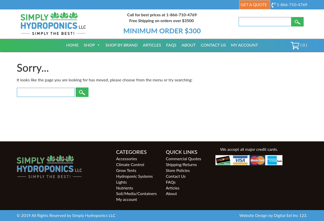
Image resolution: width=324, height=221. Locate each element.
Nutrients (124, 187)
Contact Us (213, 44)
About (189, 44)
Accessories (126, 158)
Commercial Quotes (183, 158)
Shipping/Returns (181, 164)
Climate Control (130, 164)
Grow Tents (126, 170)
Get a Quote (254, 4)
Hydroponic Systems (134, 176)
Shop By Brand (122, 44)
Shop (92, 44)
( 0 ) (299, 44)
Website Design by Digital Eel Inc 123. (273, 215)
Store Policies (178, 170)
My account (244, 44)
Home (72, 44)
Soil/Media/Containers (136, 193)
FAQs (171, 44)
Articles (152, 44)
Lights (121, 182)
